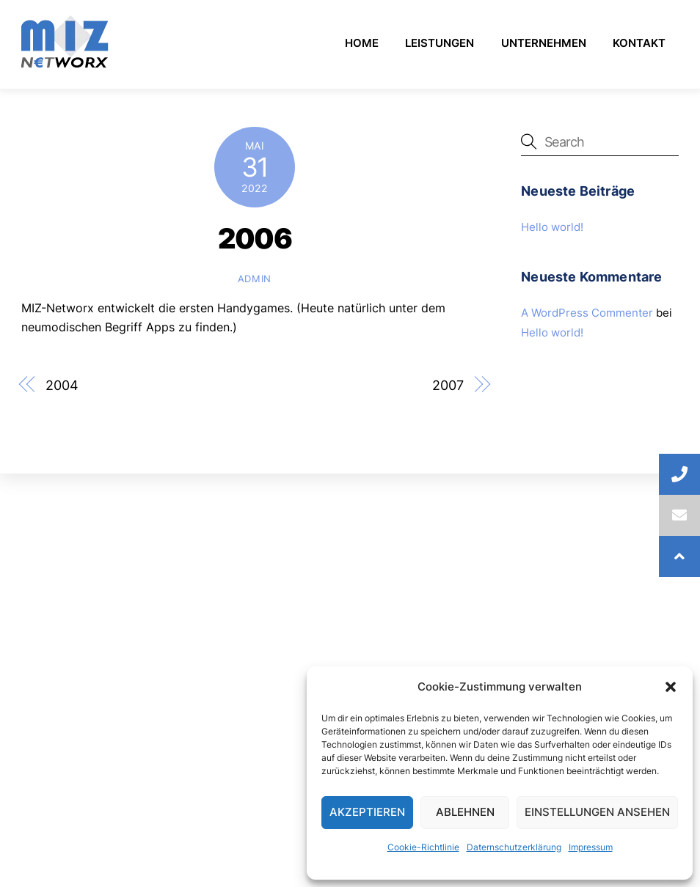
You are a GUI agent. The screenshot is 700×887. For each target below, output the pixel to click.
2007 (448, 385)
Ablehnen (465, 812)
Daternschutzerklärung (514, 847)
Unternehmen (543, 43)
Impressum (591, 847)
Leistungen (439, 43)
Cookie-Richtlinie (423, 847)
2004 (62, 385)
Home (362, 43)
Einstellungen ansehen (597, 812)
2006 (255, 238)
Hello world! (552, 227)
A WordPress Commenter (587, 313)
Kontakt (639, 43)
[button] (670, 687)
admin (254, 278)
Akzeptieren (367, 812)
